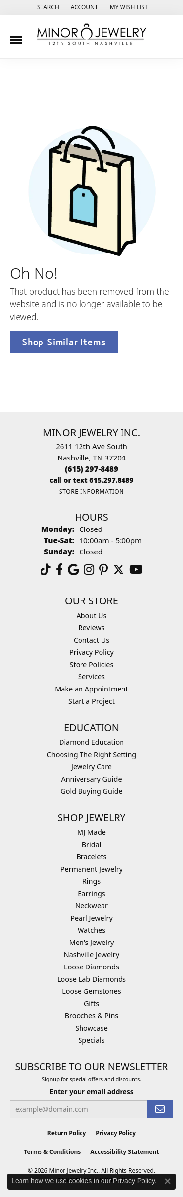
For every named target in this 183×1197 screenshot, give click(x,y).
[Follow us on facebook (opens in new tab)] (59, 569)
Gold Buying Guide (91, 791)
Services (91, 676)
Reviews (92, 627)
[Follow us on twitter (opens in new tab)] (118, 569)
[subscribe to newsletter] (160, 1109)
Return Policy (66, 1133)
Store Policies (92, 664)
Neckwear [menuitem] (91, 905)
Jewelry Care (91, 766)
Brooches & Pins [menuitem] (91, 1015)
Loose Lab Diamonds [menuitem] (91, 979)
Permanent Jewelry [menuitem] (91, 869)
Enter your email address (91, 1091)
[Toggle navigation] (16, 36)
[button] (47, 7)
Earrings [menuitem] (91, 893)
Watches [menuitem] (91, 930)
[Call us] (92, 479)
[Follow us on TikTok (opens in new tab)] (46, 569)
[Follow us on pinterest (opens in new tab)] (103, 569)
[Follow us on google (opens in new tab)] (73, 569)
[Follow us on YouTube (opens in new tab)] (135, 569)
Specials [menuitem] (91, 1040)
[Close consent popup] (168, 1181)
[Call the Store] (91, 469)
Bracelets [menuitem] (91, 856)
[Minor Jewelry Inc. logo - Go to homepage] (92, 34)
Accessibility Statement (124, 1152)
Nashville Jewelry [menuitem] (91, 954)
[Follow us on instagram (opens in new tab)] (89, 569)
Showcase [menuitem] (91, 1028)
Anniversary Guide (91, 778)
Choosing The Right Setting (91, 754)
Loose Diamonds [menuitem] (91, 966)
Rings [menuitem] (91, 881)
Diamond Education (91, 742)
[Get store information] (91, 491)
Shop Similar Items (63, 341)
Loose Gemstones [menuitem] (91, 991)
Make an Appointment (91, 688)
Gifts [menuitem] (91, 1003)
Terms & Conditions (52, 1152)
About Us (92, 615)
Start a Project (91, 701)
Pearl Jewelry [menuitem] (91, 917)
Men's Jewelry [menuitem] (91, 942)
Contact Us (91, 640)
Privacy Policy (91, 652)
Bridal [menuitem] (92, 844)
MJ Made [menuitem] (91, 832)
